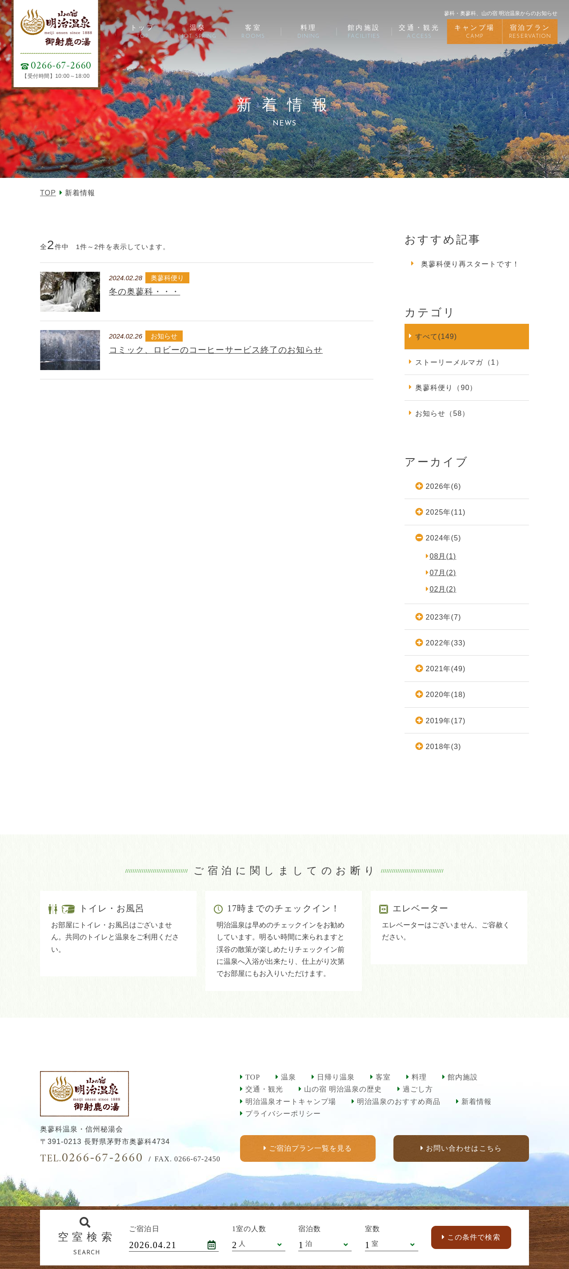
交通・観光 (264, 1089)
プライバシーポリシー (283, 1113)
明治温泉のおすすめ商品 (398, 1101)
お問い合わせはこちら (463, 1148)
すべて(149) (436, 336)
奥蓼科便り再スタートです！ (470, 264)
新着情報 (476, 1101)
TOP (48, 193)
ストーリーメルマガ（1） (459, 362)
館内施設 (463, 1077)
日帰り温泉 (336, 1077)
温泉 (288, 1077)
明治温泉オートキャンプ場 (290, 1101)
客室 (383, 1077)
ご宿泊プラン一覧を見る (310, 1148)
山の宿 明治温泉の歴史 (343, 1089)
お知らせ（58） (442, 413)
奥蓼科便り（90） (446, 387)
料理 (419, 1077)
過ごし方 (418, 1089)
